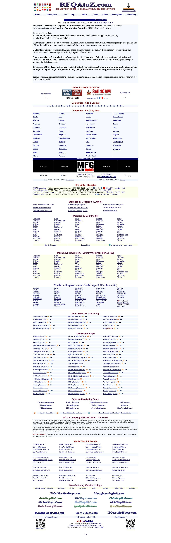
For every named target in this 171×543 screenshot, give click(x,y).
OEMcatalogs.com (72, 408)
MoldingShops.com (75, 385)
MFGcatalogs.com (72, 405)
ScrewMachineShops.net (111, 363)
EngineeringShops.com (76, 339)
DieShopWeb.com (39, 319)
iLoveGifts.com (91, 457)
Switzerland (121, 224)
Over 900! (49, 413)
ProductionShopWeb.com (77, 322)
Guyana (57, 236)
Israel (77, 224)
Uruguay (120, 236)
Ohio (87, 142)
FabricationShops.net (75, 345)
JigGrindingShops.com (76, 363)
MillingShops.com (74, 382)
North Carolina (91, 135)
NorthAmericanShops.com (77, 205)
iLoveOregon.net (118, 449)
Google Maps (85, 245)
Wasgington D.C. (123, 303)
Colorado (36, 131)
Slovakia (99, 236)
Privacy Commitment (76, 525)
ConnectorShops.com (40, 388)
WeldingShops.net (109, 391)
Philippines (100, 224)
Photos (122, 180)
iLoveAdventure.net (39, 467)
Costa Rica (37, 238)
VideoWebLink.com (119, 470)
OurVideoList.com (121, 517)
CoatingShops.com (39, 385)
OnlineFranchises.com (93, 462)
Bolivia (35, 228)
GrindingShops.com (75, 352)
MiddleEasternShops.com (42, 208)
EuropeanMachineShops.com (43, 205)
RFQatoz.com (108, 325)
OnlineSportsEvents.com (41, 470)
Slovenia (99, 238)
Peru (98, 222)
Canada (36, 231)
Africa (72, 488)
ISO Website (107, 175)
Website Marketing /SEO (85, 177)
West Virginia (118, 142)
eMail (96, 527)
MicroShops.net (73, 379)
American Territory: (123, 304)
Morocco (78, 235)
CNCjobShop (114, 413)
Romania (99, 231)
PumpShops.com (109, 354)
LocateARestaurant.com (67, 460)
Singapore (99, 235)
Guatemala (58, 235)
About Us (109, 188)
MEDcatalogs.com (46, 408)
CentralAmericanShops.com (78, 208)
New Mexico (90, 127)
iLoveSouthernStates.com (94, 452)
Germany (57, 231)
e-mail (99, 22)
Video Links (70, 180)
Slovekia (99, 273)
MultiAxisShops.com (75, 391)
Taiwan (119, 226)
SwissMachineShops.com (112, 370)
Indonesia (78, 220)
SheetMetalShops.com (111, 367)
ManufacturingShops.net (76, 370)
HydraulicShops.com (75, 354)
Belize (35, 226)
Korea (77, 229)
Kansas (61, 120)
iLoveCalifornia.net (39, 447)
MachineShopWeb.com (41, 325)
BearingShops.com (39, 363)
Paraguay (99, 220)
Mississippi (63, 149)
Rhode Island (91, 156)
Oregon (88, 149)
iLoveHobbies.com (65, 467)
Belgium (36, 224)
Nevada (88, 117)
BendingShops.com (40, 366)
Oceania (132, 488)
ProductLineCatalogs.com (99, 402)
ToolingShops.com (109, 376)
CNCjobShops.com (40, 382)
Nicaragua (78, 240)
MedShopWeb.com (74, 316)
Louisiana (62, 127)
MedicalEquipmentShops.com (78, 376)
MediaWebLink (96, 524)
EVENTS (107, 98)
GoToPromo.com (118, 480)
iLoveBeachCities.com (120, 452)
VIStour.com (125, 405)
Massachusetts (64, 138)
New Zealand (80, 238)
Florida (35, 142)
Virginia (116, 135)
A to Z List (61, 488)
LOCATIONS (91, 98)
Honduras (57, 238)
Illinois (35, 156)
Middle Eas (118, 488)
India (77, 219)
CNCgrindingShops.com (41, 379)
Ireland (77, 222)
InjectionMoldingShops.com (77, 357)
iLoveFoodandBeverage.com (42, 460)
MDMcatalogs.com (45, 405)
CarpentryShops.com (40, 370)
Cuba (56, 219)
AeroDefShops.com (40, 348)
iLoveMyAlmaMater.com (94, 470)
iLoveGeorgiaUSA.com (93, 447)
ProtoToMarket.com (75, 325)
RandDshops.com (109, 357)
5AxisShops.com (39, 339)
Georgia (36, 145)
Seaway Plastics (39, 194)
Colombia (36, 236)
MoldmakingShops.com (76, 388)
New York (89, 131)
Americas (83, 488)
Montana (62, 156)
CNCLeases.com (109, 322)
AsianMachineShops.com (112, 207)
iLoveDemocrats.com (93, 444)
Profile (117, 188)
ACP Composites (39, 188)
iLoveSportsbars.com (66, 462)
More (90, 175)
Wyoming (116, 149)
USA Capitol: (123, 301)
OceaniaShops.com (110, 211)
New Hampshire (91, 120)
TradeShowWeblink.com (41, 478)
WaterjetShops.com (110, 388)
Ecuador (57, 224)
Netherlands (79, 236)
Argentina (36, 219)
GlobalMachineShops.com (44, 488)
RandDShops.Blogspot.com (72, 413)
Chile (35, 233)
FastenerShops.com (75, 348)
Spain (119, 219)
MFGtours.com (125, 402)
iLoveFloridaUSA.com (66, 447)
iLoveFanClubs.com (66, 470)
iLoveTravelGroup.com (120, 467)
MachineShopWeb (40, 528)
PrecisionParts (126, 413)
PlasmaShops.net (109, 345)
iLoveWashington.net (40, 452)
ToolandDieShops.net (110, 373)
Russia (98, 233)
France (56, 229)
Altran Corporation (40, 190)
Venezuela (121, 238)
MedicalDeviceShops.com (77, 373)
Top (85, 534)
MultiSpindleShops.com (76, 394)
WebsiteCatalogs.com (98, 408)
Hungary (57, 240)
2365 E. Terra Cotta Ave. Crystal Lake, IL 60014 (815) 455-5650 (73, 190)
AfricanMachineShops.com (42, 211)
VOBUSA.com (117, 475)
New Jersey (90, 124)
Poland (98, 226)
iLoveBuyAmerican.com (41, 457)
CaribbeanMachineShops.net (113, 205)
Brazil (35, 229)
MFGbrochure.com (72, 402)
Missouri (62, 152)
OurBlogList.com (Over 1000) (85, 517)
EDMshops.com (38, 394)
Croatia (35, 240)
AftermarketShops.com (41, 354)
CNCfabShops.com (40, 376)
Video (80, 175)
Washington (117, 138)
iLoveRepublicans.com (120, 444)
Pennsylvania (91, 152)
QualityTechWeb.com (75, 328)
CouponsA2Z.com (118, 457)
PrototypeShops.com (110, 351)
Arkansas (36, 124)
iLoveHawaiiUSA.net (119, 447)
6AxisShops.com (39, 342)
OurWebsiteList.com (66, 480)
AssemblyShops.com (40, 360)
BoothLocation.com (109, 319)
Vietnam (120, 240)
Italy (76, 226)
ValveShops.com (109, 385)
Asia (93, 488)
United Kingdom (122, 235)
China (35, 235)
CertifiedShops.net (39, 373)
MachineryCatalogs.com (46, 402)
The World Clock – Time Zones (121, 245)
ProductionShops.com (110, 348)
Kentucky (62, 124)
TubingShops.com (109, 379)
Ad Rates (98, 525)
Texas (115, 124)
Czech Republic (59, 220)
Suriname (120, 220)
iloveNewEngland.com (67, 452)
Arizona (36, 120)
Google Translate (50, 245)
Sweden (120, 222)
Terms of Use (89, 525)
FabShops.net (73, 342)
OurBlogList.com (91, 480)
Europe (105, 488)
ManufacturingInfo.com (41, 328)
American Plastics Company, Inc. (45, 192)
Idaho (35, 152)
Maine (61, 131)
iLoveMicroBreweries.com (121, 460)
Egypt (56, 226)
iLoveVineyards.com (93, 460)
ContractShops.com (40, 391)
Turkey (119, 229)
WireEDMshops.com (110, 394)
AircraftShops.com (39, 357)
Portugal (99, 228)
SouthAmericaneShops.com (78, 211)
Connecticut (37, 135)
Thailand (120, 228)
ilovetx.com (63, 449)
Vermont (116, 131)
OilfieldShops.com (109, 339)
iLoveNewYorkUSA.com (41, 449)
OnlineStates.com (39, 444)
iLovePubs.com (38, 462)
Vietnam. (120, 277)
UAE (119, 231)
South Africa (100, 240)
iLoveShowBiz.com (92, 467)
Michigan (62, 142)
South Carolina (101, 299)
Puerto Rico (100, 229)
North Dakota (91, 138)
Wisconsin (117, 145)
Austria (35, 222)
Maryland (62, 135)
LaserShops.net (73, 367)
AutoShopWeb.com (40, 316)
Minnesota (62, 145)
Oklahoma (89, 145)
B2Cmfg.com (90, 475)
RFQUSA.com (38, 480)
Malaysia (78, 231)
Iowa (60, 117)
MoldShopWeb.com (75, 319)
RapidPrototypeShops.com (112, 360)
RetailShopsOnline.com (120, 462)
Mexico (77, 233)
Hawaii (35, 149)
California (36, 127)
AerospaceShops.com (40, 352)
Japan (77, 228)
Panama (99, 219)
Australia (36, 220)
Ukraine (120, 233)
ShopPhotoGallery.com (125, 408)
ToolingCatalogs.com (99, 405)
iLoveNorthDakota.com (93, 449)
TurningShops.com (109, 382)
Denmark (57, 222)
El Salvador (58, 228)
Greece (56, 233)
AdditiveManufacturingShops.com (44, 345)
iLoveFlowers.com (65, 457)
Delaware (36, 138)
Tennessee (117, 120)
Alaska (35, 117)
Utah (114, 127)
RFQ (123, 188)
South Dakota (118, 117)
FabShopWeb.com (39, 322)
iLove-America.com (65, 444)
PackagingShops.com (110, 342)
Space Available (46, 93)
